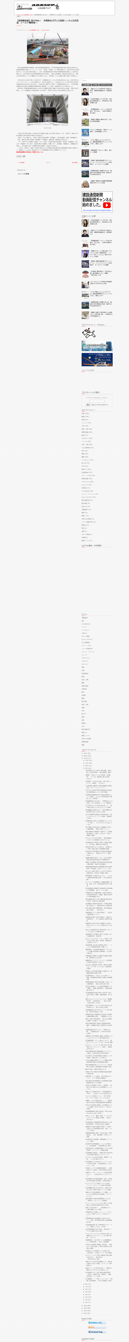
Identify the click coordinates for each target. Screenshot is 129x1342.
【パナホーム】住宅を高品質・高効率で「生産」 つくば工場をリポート (98, 1158)
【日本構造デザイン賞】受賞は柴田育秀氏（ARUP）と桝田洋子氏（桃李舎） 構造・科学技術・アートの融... (98, 1274)
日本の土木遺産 (86, 519)
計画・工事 (85, 444)
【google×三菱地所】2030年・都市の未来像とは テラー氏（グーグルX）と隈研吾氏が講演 (98, 966)
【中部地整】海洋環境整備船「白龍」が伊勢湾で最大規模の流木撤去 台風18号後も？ (98, 1180)
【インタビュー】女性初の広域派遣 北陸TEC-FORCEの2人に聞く (101, 282)
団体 (83, 420)
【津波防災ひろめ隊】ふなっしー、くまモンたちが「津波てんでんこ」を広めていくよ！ (98, 1214)
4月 (86, 1294)
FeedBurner (99, 405)
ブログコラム (86, 482)
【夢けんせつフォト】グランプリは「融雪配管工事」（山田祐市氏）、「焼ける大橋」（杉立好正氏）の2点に (98, 1001)
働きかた (84, 469)
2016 (85, 756)
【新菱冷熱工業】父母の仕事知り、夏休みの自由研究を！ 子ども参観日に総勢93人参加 (98, 919)
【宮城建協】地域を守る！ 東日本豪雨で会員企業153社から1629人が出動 (98, 811)
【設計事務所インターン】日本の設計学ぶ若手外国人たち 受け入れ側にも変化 (98, 1006)
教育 (83, 435)
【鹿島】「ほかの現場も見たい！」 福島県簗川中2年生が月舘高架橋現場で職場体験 (98, 1101)
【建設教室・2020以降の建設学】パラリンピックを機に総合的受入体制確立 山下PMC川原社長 (98, 951)
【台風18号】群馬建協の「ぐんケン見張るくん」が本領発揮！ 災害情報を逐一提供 (98, 1145)
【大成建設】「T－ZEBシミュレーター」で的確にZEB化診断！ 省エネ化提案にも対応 (98, 1280)
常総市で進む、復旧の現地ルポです (95, 1069)
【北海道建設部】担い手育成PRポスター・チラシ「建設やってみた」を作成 (98, 1226)
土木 (31, 14)
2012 (85, 1311)
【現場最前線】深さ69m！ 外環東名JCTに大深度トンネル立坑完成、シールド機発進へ (47, 21)
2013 (85, 1308)
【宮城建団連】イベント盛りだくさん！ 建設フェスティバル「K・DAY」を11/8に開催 (99, 1041)
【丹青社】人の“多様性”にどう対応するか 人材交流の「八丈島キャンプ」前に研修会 (98, 1252)
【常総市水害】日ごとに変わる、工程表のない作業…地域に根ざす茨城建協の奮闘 (98, 848)
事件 (83, 528)
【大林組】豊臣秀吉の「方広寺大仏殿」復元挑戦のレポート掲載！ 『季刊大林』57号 (101, 273)
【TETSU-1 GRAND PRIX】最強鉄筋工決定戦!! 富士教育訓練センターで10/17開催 (99, 791)
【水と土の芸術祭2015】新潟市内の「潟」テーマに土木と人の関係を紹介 (98, 930)
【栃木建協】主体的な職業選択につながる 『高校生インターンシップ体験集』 (98, 1199)
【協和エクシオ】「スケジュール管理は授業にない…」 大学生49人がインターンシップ (98, 1174)
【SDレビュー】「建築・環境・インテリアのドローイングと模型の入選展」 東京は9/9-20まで (98, 1117)
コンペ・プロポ (86, 475)
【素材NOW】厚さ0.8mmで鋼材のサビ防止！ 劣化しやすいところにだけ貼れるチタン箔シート (99, 925)
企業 (83, 413)
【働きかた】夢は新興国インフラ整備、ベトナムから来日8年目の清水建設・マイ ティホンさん (98, 1194)
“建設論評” (85, 509)
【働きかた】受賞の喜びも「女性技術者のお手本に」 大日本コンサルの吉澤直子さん (98, 1092)
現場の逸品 (85, 478)
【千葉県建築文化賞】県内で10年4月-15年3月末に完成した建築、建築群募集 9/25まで (98, 994)
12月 (86, 760)
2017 (85, 753)
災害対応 (84, 488)
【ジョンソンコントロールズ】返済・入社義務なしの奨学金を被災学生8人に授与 (98, 1204)
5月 (86, 1292)
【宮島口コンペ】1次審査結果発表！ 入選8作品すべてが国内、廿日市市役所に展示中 (98, 1169)
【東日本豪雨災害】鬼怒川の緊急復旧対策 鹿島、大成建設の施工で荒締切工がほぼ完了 (98, 1025)
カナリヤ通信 (86, 534)
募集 (83, 454)
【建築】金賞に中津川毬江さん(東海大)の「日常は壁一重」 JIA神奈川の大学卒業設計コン (101, 314)
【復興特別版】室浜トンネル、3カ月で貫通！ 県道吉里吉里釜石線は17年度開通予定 (99, 859)
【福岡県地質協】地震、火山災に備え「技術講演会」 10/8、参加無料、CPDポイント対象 (98, 1135)
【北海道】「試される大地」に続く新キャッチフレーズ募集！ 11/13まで (98, 782)
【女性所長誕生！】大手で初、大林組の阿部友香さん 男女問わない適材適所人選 (101, 101)
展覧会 (84, 525)
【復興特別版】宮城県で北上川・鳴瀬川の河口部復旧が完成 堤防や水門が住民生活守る (101, 172)
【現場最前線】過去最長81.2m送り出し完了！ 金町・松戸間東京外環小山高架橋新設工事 (98, 1220)
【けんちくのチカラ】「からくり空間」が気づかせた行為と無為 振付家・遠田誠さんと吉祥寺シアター (98, 940)
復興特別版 (85, 432)
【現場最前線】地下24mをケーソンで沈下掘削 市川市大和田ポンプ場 (98, 1011)
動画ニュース (86, 540)
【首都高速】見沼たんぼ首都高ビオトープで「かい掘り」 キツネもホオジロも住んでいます (98, 822)
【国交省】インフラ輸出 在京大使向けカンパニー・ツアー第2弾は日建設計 (98, 1077)
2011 (85, 1313)
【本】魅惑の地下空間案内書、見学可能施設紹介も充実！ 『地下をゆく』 (98, 909)
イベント (84, 423)
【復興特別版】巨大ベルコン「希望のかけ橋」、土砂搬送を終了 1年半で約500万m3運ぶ (98, 1031)
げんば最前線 (25, 14)
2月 (86, 1300)
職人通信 (84, 503)
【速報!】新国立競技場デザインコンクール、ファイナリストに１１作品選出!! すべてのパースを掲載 (101, 162)
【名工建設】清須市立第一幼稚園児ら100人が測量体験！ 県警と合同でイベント (98, 828)
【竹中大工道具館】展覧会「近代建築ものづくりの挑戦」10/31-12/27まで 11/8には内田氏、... (98, 1107)
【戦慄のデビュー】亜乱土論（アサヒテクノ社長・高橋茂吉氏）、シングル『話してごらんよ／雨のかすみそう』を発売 (101, 253)
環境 (83, 513)
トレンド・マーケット (88, 494)
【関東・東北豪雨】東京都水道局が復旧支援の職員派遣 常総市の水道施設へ (98, 863)
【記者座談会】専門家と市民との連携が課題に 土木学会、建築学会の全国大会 (98, 843)
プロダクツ (85, 438)
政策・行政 (85, 429)
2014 (85, 1306)
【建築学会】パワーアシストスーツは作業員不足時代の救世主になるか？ (98, 961)
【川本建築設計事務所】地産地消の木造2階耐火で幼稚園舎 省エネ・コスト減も (99, 889)
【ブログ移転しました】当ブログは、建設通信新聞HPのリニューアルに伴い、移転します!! (101, 142)
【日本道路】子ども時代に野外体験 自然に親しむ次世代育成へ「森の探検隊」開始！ (98, 771)
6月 (86, 1289)
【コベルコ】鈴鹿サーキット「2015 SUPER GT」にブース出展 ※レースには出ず (98, 1097)
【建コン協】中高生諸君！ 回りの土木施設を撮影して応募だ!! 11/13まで (98, 1020)
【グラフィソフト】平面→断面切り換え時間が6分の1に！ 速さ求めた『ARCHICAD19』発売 (98, 1257)
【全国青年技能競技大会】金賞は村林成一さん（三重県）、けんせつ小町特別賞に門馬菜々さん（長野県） (98, 796)
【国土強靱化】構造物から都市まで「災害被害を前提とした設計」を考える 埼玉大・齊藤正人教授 (98, 833)
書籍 (83, 457)
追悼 (83, 531)
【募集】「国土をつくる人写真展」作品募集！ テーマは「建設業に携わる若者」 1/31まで (98, 777)
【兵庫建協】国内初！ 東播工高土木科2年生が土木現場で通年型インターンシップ (99, 1154)
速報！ (84, 516)
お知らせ (84, 506)
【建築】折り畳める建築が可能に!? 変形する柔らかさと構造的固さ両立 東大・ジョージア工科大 (98, 1128)
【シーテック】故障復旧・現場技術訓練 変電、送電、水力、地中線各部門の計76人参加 (98, 884)
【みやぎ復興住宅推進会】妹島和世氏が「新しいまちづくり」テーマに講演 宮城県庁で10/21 (98, 816)
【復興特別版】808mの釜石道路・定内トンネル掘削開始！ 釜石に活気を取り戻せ (98, 983)
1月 (86, 1302)
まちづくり (85, 485)
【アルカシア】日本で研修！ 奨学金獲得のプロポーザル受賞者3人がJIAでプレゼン (98, 839)
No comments (45, 30)
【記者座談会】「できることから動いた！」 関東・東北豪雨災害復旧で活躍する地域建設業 (99, 977)
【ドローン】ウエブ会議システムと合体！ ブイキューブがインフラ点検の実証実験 (98, 1184)
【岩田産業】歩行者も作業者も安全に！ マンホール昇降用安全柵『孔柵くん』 (98, 946)
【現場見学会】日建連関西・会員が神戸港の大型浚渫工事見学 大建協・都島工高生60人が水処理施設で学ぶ (98, 894)
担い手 (84, 463)
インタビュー (86, 460)
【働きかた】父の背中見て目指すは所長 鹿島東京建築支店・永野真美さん (101, 90)
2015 (85, 758)
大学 (83, 466)
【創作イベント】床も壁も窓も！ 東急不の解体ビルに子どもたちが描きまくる (98, 1269)
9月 (86, 768)
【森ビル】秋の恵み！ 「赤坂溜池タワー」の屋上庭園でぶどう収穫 (98, 1208)
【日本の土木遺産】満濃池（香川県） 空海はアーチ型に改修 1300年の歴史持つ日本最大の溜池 (98, 1246)
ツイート (19, 25)
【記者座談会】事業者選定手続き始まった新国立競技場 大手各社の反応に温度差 (98, 1123)
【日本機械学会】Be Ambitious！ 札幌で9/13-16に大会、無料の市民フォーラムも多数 (98, 1189)
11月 (86, 763)
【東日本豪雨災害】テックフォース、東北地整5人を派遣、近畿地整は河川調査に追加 (98, 1066)
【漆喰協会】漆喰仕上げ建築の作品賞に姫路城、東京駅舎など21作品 (98, 957)
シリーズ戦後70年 (87, 522)
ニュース (84, 441)
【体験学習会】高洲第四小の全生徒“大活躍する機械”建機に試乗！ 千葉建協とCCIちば (98, 1015)
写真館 (84, 537)
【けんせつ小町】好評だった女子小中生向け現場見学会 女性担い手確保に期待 (98, 872)
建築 (83, 416)
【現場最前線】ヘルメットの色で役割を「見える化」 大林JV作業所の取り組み (101, 111)
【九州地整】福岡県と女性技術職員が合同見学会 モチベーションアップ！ (98, 787)
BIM (83, 451)
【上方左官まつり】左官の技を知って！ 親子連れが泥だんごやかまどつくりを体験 (98, 806)
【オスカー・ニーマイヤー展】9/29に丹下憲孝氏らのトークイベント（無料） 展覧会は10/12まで (98, 1047)
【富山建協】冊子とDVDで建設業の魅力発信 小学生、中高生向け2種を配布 (99, 900)
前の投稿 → (75, 162)
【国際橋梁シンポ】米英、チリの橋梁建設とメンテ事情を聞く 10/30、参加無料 (98, 1241)
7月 (86, 1287)
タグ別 (95, 85)
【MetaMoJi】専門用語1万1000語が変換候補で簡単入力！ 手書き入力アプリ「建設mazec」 (98, 853)
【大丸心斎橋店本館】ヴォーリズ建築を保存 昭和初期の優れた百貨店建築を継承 (99, 1061)
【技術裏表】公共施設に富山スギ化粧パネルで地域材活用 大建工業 (98, 935)
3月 (86, 1297)
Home (19, 14)
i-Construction (86, 491)
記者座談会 (85, 472)
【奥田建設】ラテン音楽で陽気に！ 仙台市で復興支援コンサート (98, 913)
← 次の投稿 (20, 162)
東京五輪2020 (86, 500)
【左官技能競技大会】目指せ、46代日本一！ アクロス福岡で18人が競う (99, 1230)
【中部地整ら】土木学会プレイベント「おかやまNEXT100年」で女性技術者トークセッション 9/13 (98, 1163)
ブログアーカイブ (106, 85)
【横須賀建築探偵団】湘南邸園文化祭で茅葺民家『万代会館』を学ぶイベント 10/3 (98, 867)
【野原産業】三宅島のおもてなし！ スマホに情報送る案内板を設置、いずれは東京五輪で (98, 877)
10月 (86, 766)
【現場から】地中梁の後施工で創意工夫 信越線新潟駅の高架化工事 (98, 972)
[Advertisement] (88, 6)
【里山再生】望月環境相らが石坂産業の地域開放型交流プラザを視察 (98, 1082)
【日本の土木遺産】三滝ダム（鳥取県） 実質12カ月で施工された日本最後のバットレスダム (98, 1087)
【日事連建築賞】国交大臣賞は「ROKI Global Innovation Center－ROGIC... (98, 1112)
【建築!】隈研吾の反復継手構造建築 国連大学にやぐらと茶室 (101, 182)
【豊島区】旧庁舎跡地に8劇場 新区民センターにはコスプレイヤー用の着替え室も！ (99, 1037)
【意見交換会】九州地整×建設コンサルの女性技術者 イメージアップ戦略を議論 (99, 1149)
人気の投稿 (86, 85)
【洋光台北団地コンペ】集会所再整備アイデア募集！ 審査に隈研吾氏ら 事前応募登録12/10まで (98, 988)
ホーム (48, 162)
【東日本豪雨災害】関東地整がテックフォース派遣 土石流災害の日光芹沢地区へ (98, 1052)
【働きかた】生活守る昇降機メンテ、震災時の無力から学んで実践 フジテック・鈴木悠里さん (98, 1263)
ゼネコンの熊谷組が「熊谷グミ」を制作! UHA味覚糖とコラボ (101, 130)
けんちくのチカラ (87, 497)
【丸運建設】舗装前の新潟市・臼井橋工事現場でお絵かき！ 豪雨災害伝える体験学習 (98, 904)
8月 (86, 1284)
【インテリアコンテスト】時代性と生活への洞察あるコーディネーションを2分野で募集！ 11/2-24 (98, 1235)
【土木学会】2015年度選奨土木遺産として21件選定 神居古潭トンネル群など (98, 1057)
